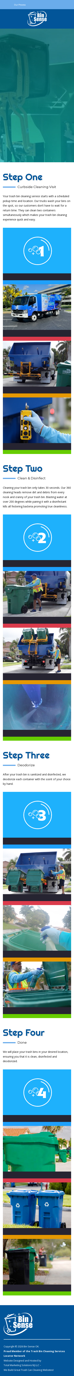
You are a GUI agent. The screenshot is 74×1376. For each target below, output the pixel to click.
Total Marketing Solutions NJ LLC (21, 1365)
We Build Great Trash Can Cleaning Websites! (29, 1370)
